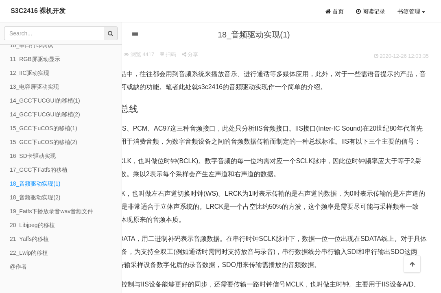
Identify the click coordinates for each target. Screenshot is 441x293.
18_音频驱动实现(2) (35, 197)
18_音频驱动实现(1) (35, 183)
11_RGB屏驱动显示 (35, 59)
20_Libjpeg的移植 (32, 225)
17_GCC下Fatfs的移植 (39, 169)
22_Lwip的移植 (29, 252)
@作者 (18, 266)
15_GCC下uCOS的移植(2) (43, 142)
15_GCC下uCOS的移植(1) (43, 128)
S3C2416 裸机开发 (38, 10)
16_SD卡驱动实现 (33, 156)
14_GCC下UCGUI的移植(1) (45, 100)
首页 (334, 11)
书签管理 (411, 11)
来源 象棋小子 (140, 54)
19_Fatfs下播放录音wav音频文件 (51, 211)
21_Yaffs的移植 (29, 239)
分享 (229, 54)
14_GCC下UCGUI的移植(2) (45, 114)
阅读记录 (370, 11)
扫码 (207, 54)
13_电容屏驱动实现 (34, 86)
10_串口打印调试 (31, 45)
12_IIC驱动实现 (29, 73)
